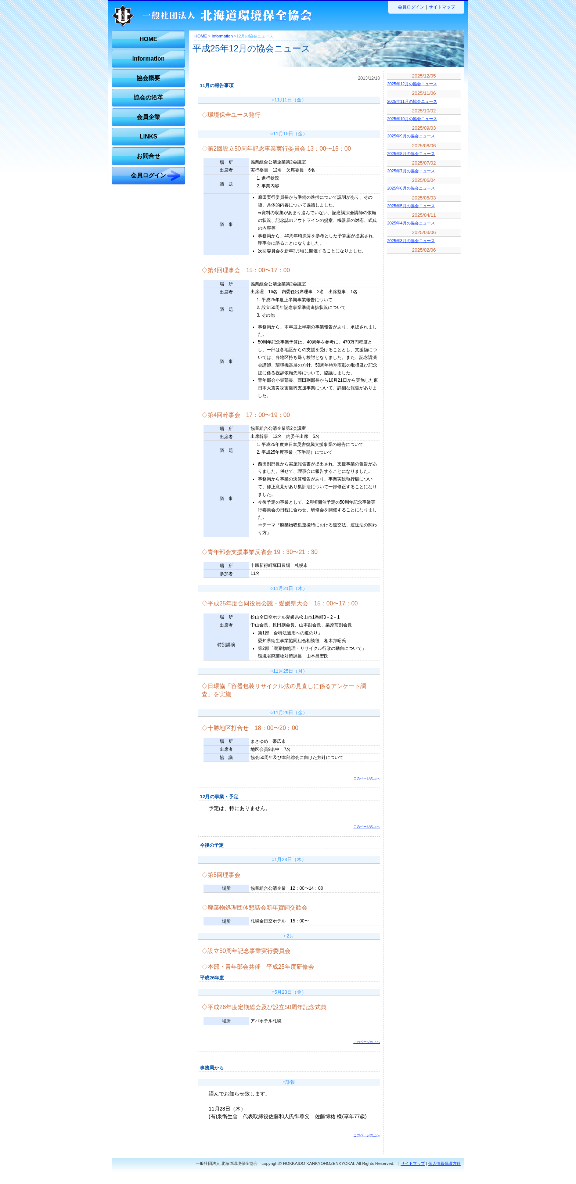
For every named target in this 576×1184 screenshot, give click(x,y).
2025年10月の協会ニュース (412, 118)
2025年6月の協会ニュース (411, 188)
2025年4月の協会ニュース (411, 223)
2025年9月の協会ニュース (411, 136)
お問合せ (148, 156)
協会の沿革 (148, 97)
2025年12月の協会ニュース (412, 84)
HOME (148, 39)
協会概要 (148, 78)
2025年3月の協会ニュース (411, 240)
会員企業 (148, 117)
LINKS (148, 136)
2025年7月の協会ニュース (411, 171)
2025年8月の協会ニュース (411, 153)
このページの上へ (366, 778)
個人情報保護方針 (444, 1163)
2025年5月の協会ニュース (411, 206)
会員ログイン (411, 7)
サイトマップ (442, 7)
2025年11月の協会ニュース (412, 101)
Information (148, 58)
